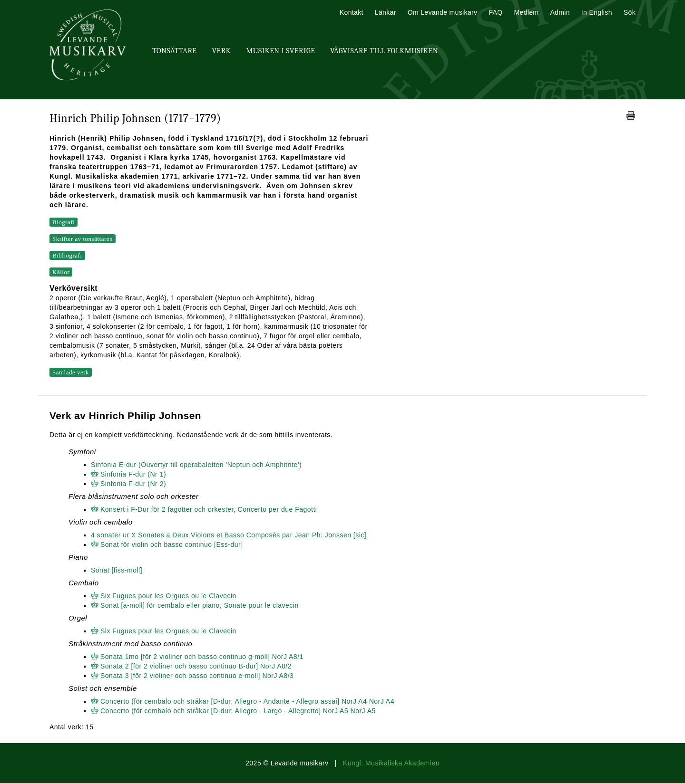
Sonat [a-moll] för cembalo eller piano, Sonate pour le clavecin (199, 605)
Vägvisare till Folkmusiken (384, 51)
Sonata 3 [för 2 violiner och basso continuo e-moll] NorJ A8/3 (197, 675)
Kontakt (351, 12)
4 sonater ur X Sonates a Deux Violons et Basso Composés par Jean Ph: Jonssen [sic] (228, 535)
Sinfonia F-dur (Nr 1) (133, 474)
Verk (221, 51)
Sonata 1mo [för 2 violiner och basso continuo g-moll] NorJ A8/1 (201, 656)
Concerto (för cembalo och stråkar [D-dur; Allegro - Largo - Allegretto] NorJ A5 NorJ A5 (238, 711)
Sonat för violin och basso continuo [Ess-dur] (171, 544)
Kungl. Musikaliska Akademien (391, 763)
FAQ (495, 12)
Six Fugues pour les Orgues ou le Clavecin (168, 596)
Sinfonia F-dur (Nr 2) (133, 483)
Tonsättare (174, 51)
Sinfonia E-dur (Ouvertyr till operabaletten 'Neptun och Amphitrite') (196, 464)
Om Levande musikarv (443, 12)
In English (596, 12)
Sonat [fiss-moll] (116, 570)
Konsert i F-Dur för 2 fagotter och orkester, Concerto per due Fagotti (208, 509)
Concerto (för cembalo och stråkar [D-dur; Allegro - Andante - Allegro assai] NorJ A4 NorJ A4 (247, 701)
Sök (630, 12)
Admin (559, 12)
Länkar (385, 12)
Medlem (526, 12)
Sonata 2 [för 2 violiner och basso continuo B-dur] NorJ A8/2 (196, 666)
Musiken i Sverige (280, 51)
